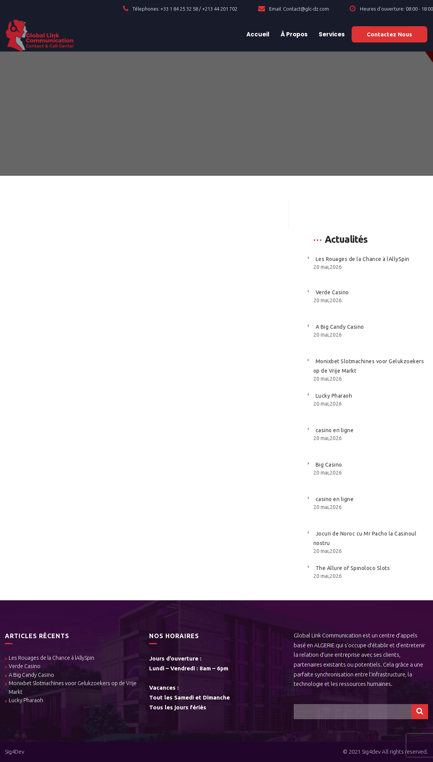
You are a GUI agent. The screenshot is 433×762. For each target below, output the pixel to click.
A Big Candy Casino (340, 327)
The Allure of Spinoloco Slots (353, 568)
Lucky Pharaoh (334, 396)
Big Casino (329, 465)
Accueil (257, 34)
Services (331, 34)
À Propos (293, 34)
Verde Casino (332, 292)
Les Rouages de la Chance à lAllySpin (363, 259)
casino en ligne (335, 430)
